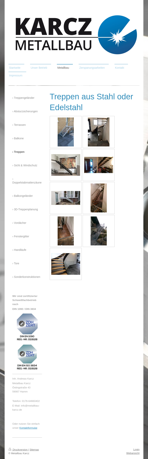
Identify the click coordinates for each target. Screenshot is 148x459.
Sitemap (34, 449)
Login (136, 449)
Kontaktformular (28, 427)
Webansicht (133, 453)
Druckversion (18, 449)
